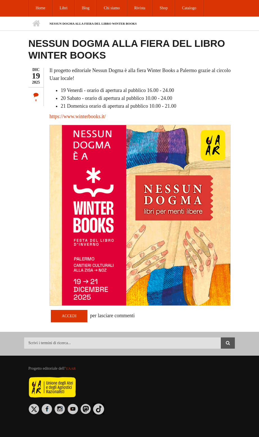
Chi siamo (112, 8)
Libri (63, 8)
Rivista (140, 8)
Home (40, 8)
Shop (164, 8)
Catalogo (189, 8)
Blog (85, 8)
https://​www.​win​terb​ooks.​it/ (77, 116)
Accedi (69, 316)
